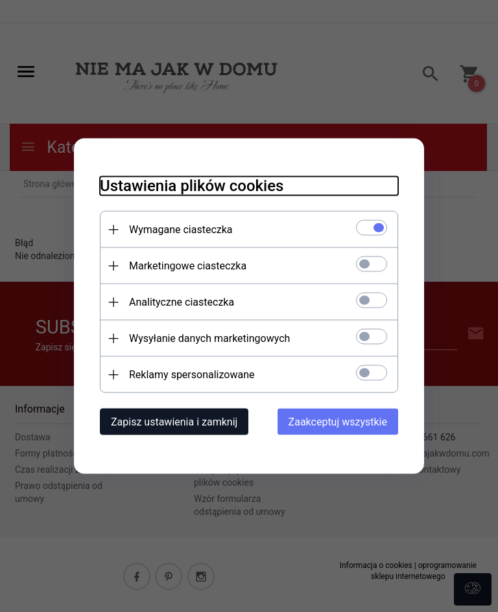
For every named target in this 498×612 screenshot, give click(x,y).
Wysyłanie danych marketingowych (209, 338)
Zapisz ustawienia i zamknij (174, 422)
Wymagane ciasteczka (181, 229)
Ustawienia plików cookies (191, 186)
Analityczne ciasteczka (181, 302)
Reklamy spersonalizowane (191, 374)
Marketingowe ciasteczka (187, 266)
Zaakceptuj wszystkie (338, 422)
